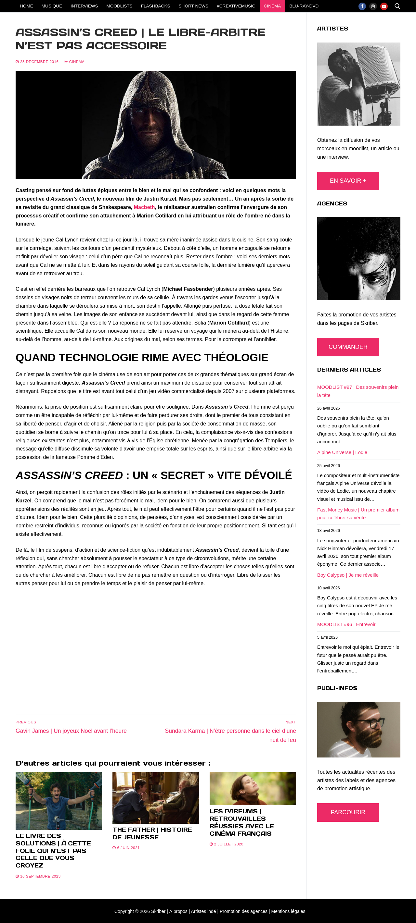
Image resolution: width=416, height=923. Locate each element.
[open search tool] (397, 6)
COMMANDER (348, 347)
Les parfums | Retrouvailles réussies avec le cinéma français (242, 822)
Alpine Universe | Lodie (342, 452)
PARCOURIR (348, 812)
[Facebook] (362, 6)
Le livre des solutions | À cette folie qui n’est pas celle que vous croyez (53, 850)
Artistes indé (203, 911)
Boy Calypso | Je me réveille (348, 575)
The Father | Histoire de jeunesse (152, 833)
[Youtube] (384, 6)
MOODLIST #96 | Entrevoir (346, 624)
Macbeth (144, 207)
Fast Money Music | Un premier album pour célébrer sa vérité (358, 513)
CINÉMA (74, 62)
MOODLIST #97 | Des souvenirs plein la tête (357, 391)
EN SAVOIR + (348, 181)
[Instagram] (373, 6)
